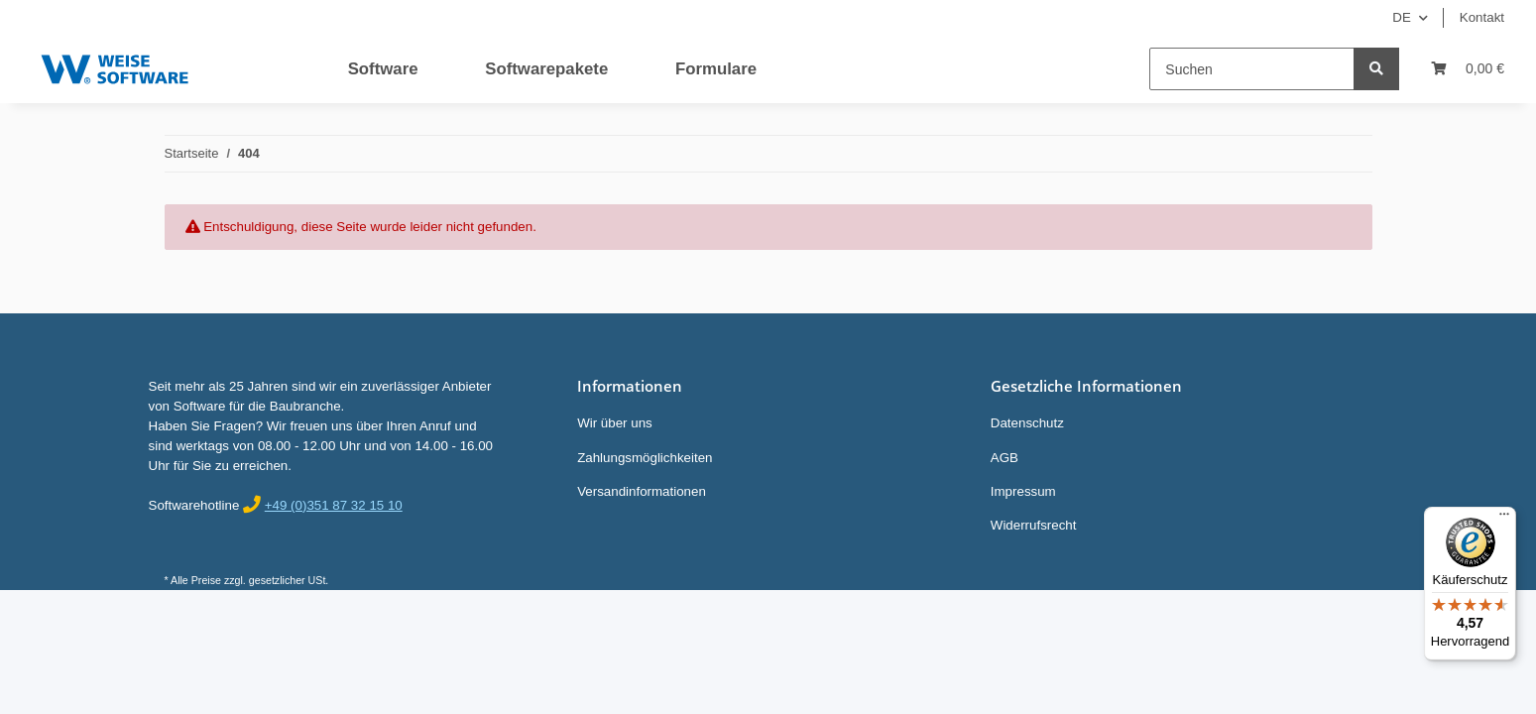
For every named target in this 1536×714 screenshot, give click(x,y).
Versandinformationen (641, 491)
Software (383, 69)
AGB (1004, 457)
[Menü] (1504, 519)
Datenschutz (1027, 423)
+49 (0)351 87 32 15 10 (334, 505)
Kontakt (1482, 17)
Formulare (716, 69)
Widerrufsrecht (1034, 525)
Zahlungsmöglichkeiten (644, 457)
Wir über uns (614, 423)
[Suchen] (1252, 69)
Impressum (1023, 491)
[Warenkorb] (1467, 69)
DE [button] (1401, 17)
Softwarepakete (546, 69)
